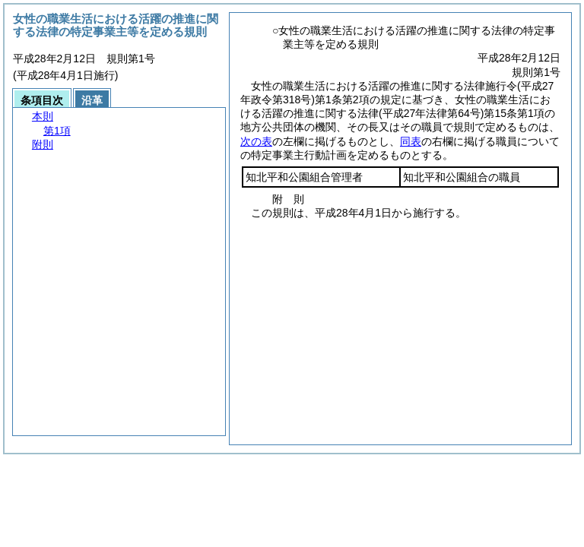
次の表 (256, 141)
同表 (410, 141)
